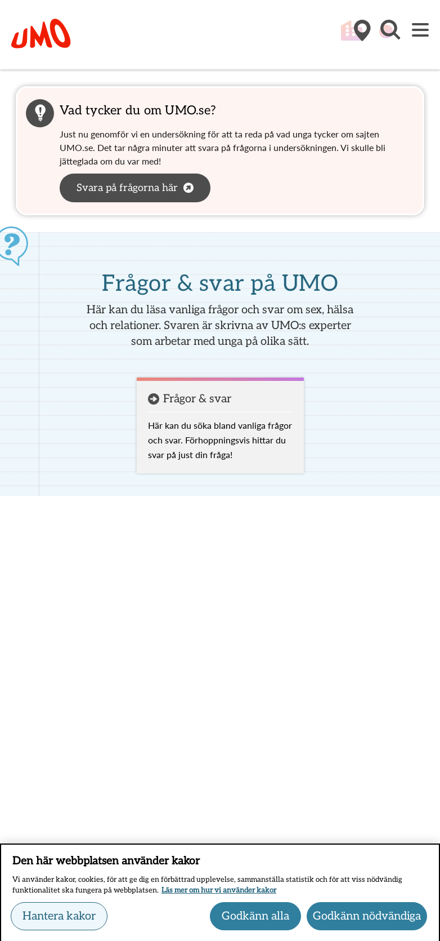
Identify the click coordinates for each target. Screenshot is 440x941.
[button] (389, 35)
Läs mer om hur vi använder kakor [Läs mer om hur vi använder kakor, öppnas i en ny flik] (218, 894)
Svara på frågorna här (127, 188)
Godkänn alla (255, 919)
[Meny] (420, 31)
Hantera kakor (59, 919)
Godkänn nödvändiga (367, 919)
